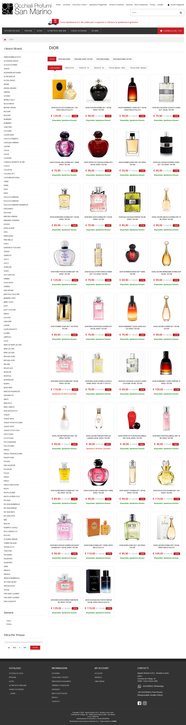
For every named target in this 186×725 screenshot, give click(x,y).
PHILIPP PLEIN (9, 457)
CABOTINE (8, 127)
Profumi (28, 31)
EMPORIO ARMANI (10, 216)
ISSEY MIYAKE (8, 290)
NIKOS (6, 399)
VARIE (6, 566)
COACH (6, 166)
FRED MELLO (8, 240)
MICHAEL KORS (9, 356)
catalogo (15, 668)
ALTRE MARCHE (9, 76)
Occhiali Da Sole (12, 31)
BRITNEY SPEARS (10, 107)
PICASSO (7, 461)
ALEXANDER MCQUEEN (12, 72)
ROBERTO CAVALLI (11, 527)
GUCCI (6, 259)
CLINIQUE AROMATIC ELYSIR (14, 162)
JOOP (6, 306)
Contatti (160, 5)
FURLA (6, 244)
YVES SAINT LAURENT (11, 594)
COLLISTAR (8, 170)
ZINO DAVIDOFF (10, 601)
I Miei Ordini (99, 681)
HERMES (7, 279)
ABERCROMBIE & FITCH (12, 57)
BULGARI (7, 111)
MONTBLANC (9, 380)
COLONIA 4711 (9, 174)
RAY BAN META (9, 512)
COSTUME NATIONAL (12, 177)
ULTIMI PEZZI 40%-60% (56, 31)
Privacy (152, 5)
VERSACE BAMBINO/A (12, 578)
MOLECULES (8, 368)
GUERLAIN (7, 267)
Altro (40, 31)
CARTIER (7, 146)
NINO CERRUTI (9, 407)
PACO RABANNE (10, 442)
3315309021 (148, 686)
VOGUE (6, 590)
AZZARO (7, 96)
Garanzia (129, 5)
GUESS (6, 271)
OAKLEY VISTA (9, 426)
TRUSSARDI (8, 555)
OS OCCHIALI (9, 438)
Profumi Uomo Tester (83, 59)
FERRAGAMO (8, 236)
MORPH (6, 384)
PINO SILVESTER (9, 465)
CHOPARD (7, 158)
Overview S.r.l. (94, 721)
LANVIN (6, 325)
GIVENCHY (7, 255)
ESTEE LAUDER (9, 228)
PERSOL (6, 450)
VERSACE (7, 570)
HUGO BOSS (8, 282)
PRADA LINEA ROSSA (11, 485)
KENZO (6, 314)
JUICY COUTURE (10, 310)
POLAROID (8, 469)
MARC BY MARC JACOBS (13, 345)
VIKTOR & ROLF (9, 586)
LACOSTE (7, 317)
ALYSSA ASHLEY (9, 80)
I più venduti (55, 68)
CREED (6, 181)
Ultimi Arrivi (69, 68)
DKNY (6, 193)
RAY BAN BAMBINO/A (12, 504)
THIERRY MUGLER (10, 543)
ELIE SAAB (7, 212)
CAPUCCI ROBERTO (11, 139)
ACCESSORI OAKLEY (11, 61)
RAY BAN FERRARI (10, 508)
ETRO (6, 232)
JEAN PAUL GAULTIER (11, 294)
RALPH (6, 489)
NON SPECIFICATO (11, 411)
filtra (35, 647)
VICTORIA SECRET (10, 582)
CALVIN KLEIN (9, 135)
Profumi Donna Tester (122, 59)
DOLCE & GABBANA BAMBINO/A (16, 205)
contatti (143, 668)
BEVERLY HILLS (9, 100)
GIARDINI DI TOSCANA (12, 247)
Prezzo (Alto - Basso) (138, 68)
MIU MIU (7, 364)
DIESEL (6, 185)
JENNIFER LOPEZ (10, 298)
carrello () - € (171, 30)
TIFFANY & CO (9, 547)
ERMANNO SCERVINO (12, 220)
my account (102, 668)
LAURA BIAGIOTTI (10, 329)
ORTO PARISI (8, 434)
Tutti (52, 59)
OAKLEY (7, 415)
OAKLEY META (9, 419)
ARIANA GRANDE (10, 88)
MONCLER (7, 372)
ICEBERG (7, 286)
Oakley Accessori (79, 31)
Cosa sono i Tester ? (79, 5)
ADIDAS (6, 69)
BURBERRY (8, 119)
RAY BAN (7, 500)
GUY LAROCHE (9, 275)
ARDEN (6, 84)
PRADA (6, 477)
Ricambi (95, 31)
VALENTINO (8, 559)
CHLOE (6, 150)
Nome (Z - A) (99, 68)
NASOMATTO (9, 395)
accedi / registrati (177, 5)
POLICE (6, 473)
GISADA (6, 251)
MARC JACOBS (9, 349)
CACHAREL (8, 131)
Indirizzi (98, 677)
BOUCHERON (9, 104)
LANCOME (7, 321)
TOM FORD (8, 551)
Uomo (8, 621)
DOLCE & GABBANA (11, 197)
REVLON (7, 524)
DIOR (11, 39)
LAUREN (7, 333)
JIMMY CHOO (9, 302)
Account (99, 673)
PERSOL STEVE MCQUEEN (13, 454)
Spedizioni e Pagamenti (98, 5)
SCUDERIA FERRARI (11, 539)
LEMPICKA (7, 337)
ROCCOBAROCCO (10, 531)
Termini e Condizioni (116, 5)
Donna (8, 624)
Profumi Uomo (64, 59)
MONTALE (7, 376)
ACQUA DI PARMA (10, 65)
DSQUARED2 (8, 209)
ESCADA (7, 224)
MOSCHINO (8, 387)
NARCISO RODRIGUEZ (12, 391)
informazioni (59, 668)
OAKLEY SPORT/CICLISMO (13, 422)
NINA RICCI (8, 403)
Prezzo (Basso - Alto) (117, 68)
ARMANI (7, 92)
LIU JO (6, 341)
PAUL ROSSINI (9, 446)
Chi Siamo (66, 5)
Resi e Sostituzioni (141, 5)
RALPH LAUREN (9, 492)
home (58, 5)
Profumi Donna (103, 59)
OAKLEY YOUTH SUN (11, 430)
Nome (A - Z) (84, 68)
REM (5, 520)
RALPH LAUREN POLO (12, 496)
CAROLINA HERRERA (11, 142)
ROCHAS (7, 535)
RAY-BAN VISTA (9, 516)
